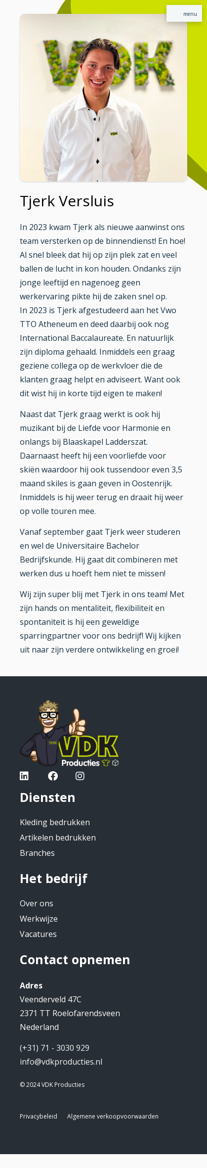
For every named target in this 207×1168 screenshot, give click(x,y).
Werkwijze (39, 918)
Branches (37, 852)
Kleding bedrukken (55, 822)
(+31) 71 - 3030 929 (54, 1047)
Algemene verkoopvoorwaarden (113, 1116)
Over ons (36, 903)
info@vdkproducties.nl (61, 1061)
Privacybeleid (38, 1116)
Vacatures (38, 934)
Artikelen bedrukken (58, 837)
